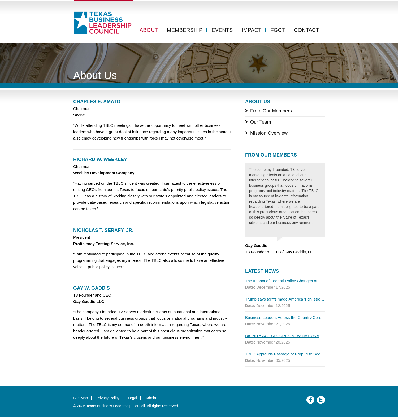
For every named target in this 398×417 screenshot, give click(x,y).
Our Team (260, 122)
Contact (306, 30)
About (149, 30)
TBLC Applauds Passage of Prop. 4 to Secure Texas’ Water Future (285, 354)
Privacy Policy (107, 398)
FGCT (277, 30)
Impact (251, 30)
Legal (132, 398)
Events (222, 30)
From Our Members (271, 111)
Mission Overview (269, 133)
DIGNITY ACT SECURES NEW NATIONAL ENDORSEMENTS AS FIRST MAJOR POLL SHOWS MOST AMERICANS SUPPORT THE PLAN (285, 335)
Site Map (80, 398)
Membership (184, 30)
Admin (150, 398)
